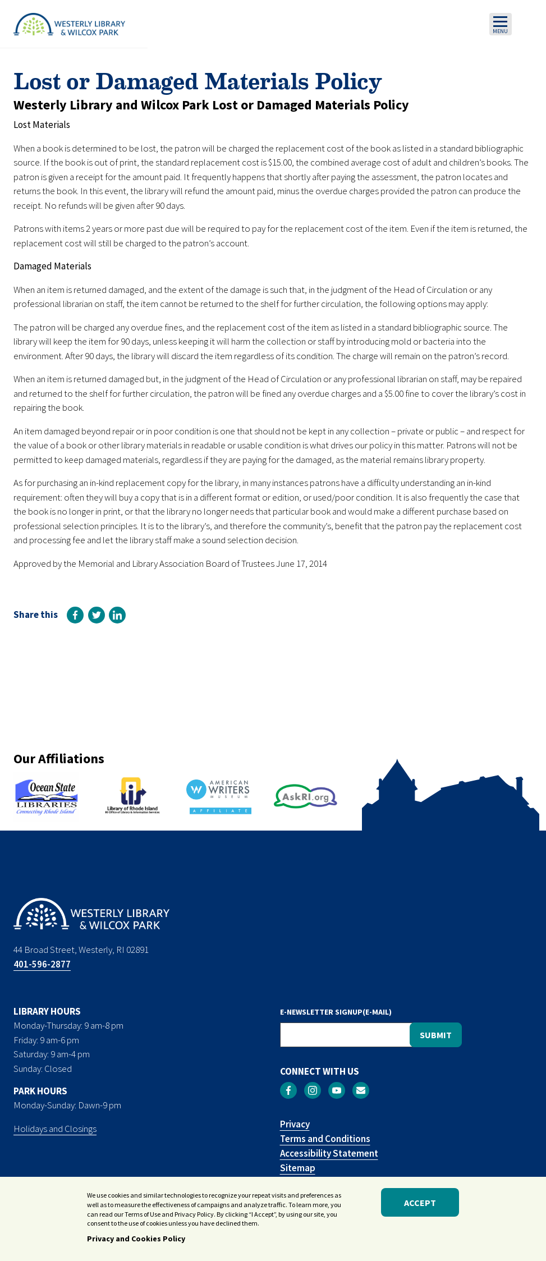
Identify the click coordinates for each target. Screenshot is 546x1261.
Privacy (295, 1124)
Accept (420, 1206)
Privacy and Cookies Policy (136, 1243)
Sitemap (297, 1168)
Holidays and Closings (55, 1128)
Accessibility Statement (329, 1153)
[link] (75, 615)
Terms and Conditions (325, 1138)
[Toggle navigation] (500, 24)
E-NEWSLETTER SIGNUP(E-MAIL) (336, 1012)
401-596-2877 (42, 964)
